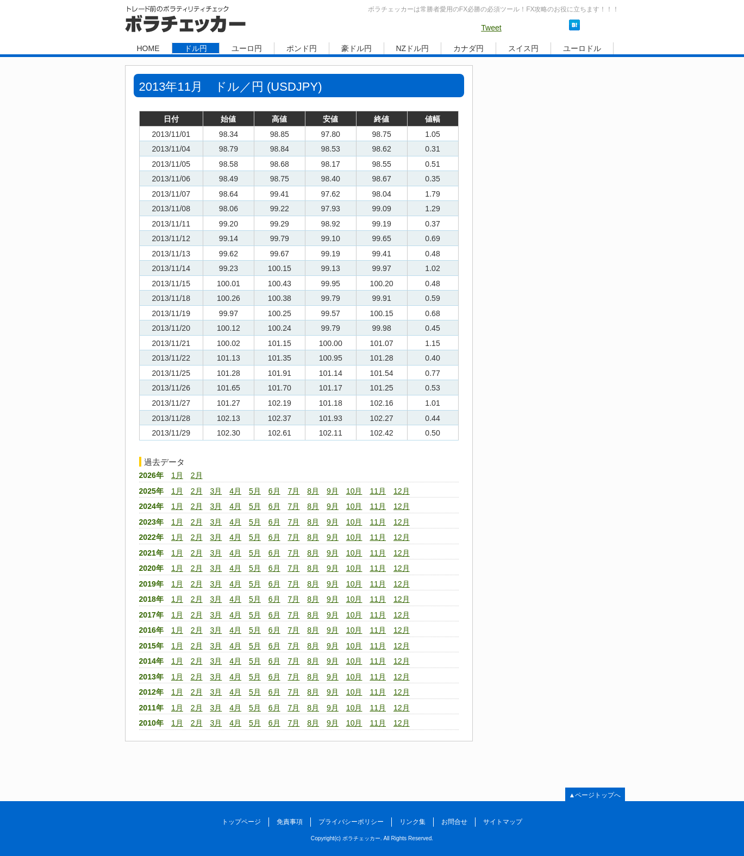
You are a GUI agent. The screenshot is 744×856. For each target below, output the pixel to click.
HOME (148, 48)
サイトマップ (502, 822)
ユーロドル (582, 48)
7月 (294, 491)
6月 (274, 491)
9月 (333, 491)
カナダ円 (468, 48)
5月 (255, 491)
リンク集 (412, 822)
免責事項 (290, 822)
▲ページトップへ (595, 795)
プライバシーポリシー (351, 822)
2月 (197, 475)
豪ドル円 (356, 48)
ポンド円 (301, 48)
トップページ (241, 822)
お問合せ (454, 822)
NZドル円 (412, 48)
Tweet (491, 27)
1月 (177, 475)
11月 (378, 491)
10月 (354, 491)
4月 (235, 491)
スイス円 (523, 48)
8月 (313, 491)
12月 (401, 491)
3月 (216, 491)
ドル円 (195, 48)
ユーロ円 (247, 48)
